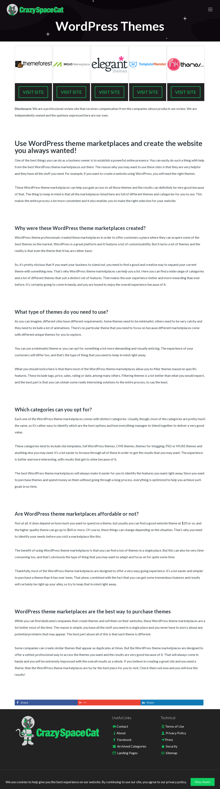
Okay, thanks (202, 782)
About (121, 733)
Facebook (124, 740)
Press (169, 740)
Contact (122, 726)
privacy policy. (176, 782)
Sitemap (171, 753)
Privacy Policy (176, 733)
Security (171, 746)
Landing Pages (127, 753)
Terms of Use (174, 726)
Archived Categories (131, 746)
